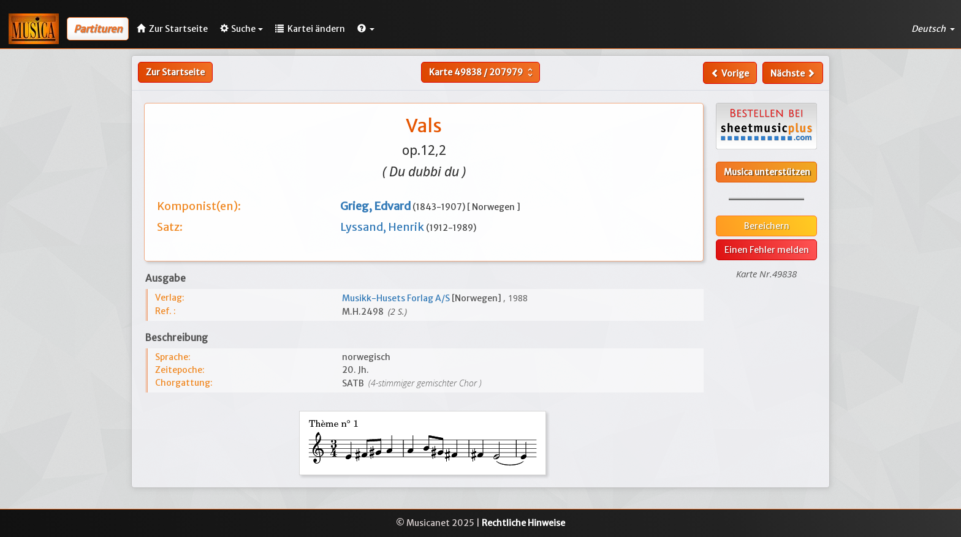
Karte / (482, 72)
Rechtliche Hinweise (523, 522)
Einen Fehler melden (766, 249)
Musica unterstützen (767, 172)
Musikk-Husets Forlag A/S (397, 298)
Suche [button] (241, 28)
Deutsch (933, 28)
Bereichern (766, 225)
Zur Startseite (175, 72)
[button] (366, 28)
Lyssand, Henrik (383, 227)
